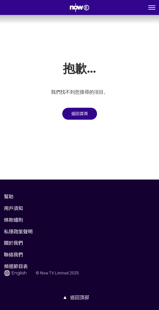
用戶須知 (13, 208)
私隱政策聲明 (18, 231)
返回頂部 (79, 297)
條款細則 (13, 220)
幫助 (8, 196)
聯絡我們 (13, 254)
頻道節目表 (16, 266)
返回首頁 (79, 113)
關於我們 (13, 243)
